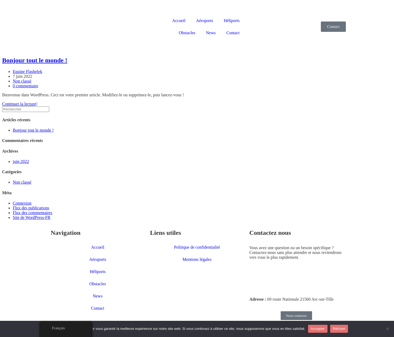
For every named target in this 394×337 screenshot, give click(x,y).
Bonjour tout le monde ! (34, 60)
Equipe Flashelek (27, 71)
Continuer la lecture (20, 104)
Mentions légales (197, 259)
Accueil (178, 20)
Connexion (22, 203)
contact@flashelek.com (276, 290)
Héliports (232, 20)
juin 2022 (21, 161)
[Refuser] (387, 328)
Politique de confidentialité (197, 247)
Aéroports (204, 20)
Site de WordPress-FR (32, 217)
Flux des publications (31, 208)
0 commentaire (25, 86)
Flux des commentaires (32, 212)
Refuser (339, 329)
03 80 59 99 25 (266, 281)
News (210, 33)
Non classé (22, 81)
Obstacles (187, 33)
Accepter (318, 329)
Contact (233, 33)
